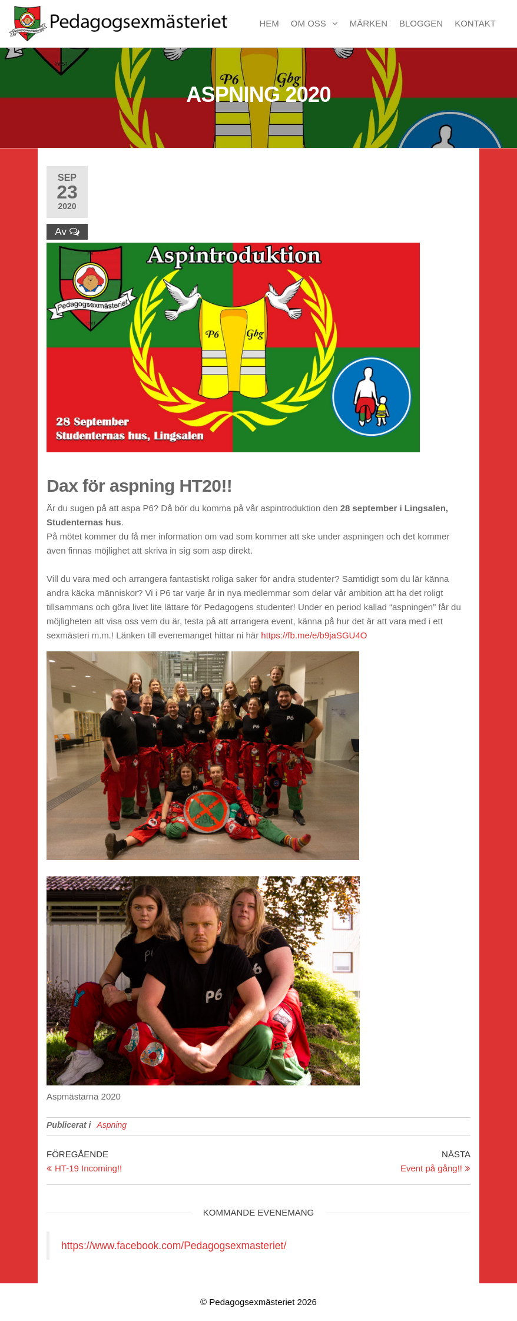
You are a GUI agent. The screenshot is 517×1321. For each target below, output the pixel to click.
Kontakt (475, 23)
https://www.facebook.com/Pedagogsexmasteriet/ (173, 1246)
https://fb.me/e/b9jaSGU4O (314, 635)
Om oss (308, 23)
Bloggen (421, 23)
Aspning (112, 1125)
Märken (368, 23)
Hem (269, 23)
